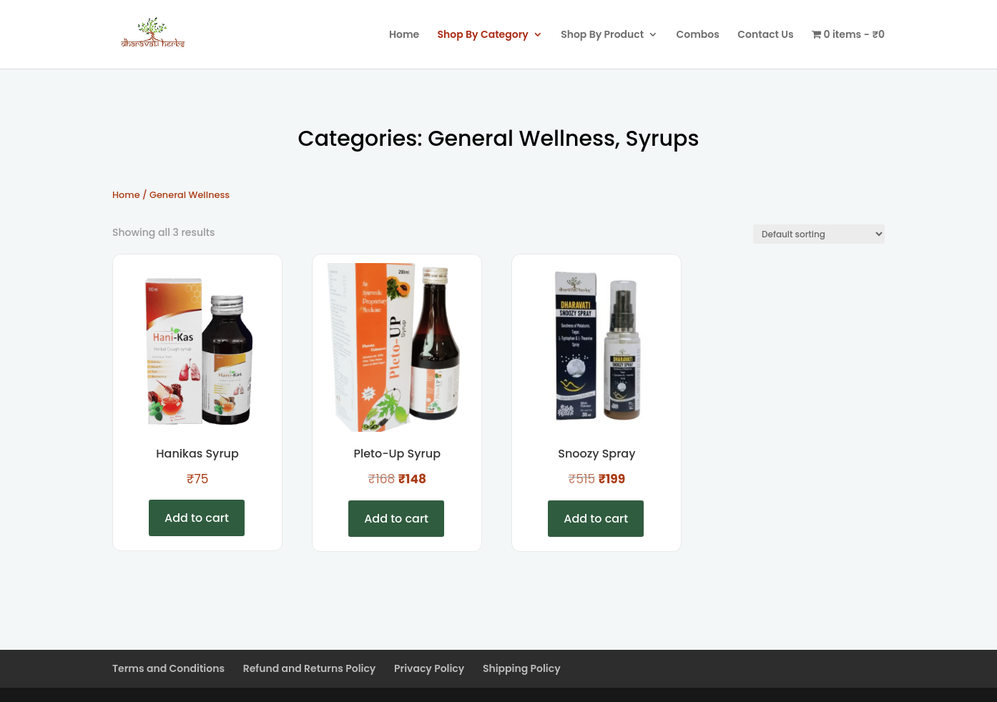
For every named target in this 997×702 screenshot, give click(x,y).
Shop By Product (602, 35)
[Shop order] (819, 234)
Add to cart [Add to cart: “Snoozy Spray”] (596, 518)
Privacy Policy (429, 668)
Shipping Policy (522, 668)
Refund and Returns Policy (309, 668)
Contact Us (765, 35)
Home (404, 35)
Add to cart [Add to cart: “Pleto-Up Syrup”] (396, 518)
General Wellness (521, 139)
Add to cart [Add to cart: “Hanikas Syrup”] (196, 518)
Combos (698, 35)
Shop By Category (483, 35)
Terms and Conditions (168, 668)
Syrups (662, 139)
